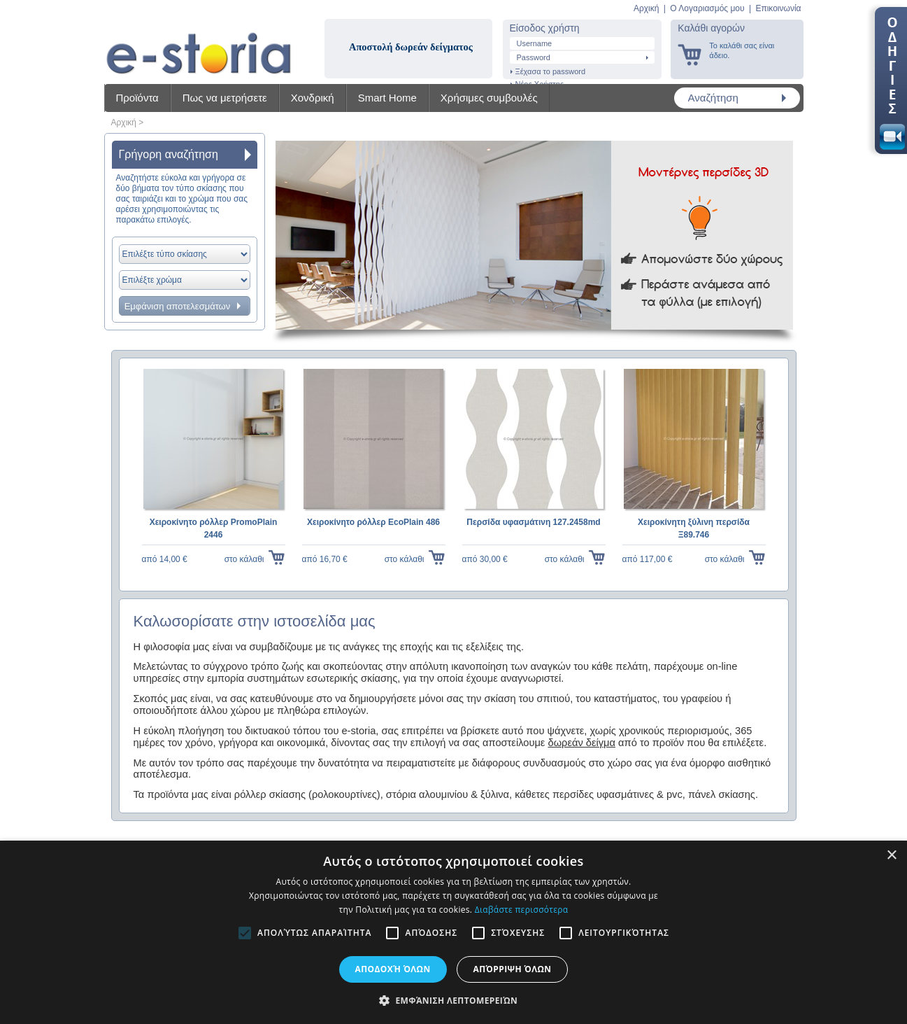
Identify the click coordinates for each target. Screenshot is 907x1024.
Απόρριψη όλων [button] (512, 969)
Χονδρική (312, 98)
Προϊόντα (137, 98)
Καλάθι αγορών (711, 28)
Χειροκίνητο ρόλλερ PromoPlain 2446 (214, 528)
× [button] (891, 855)
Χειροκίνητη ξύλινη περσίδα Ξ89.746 (694, 528)
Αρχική (646, 8)
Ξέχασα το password (550, 71)
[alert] (453, 932)
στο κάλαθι (244, 559)
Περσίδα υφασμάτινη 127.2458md (533, 522)
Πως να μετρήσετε (225, 98)
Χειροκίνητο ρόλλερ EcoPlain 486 (373, 522)
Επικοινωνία (778, 8)
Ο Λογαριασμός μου (707, 8)
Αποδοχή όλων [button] (393, 969)
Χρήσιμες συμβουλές (489, 98)
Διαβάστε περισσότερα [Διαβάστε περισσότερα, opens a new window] (522, 910)
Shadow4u (198, 42)
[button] (453, 1000)
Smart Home (387, 98)
